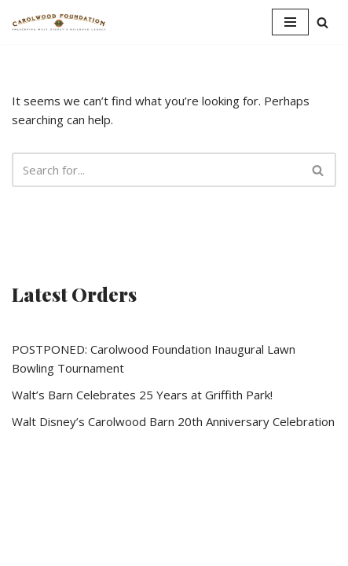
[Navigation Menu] (290, 22)
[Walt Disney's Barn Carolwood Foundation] (59, 22)
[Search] (322, 22)
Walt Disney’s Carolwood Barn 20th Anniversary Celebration (173, 421)
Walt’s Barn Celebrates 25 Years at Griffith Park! (142, 394)
